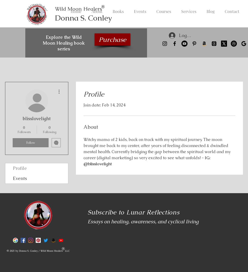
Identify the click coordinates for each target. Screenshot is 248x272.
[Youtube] (184, 44)
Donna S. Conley (83, 18)
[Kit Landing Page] (234, 44)
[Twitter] (45, 240)
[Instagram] (165, 44)
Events (20, 178)
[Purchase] (112, 39)
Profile (20, 168)
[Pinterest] (194, 44)
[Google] (244, 44)
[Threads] (214, 44)
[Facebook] (175, 44)
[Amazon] (204, 44)
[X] (224, 44)
